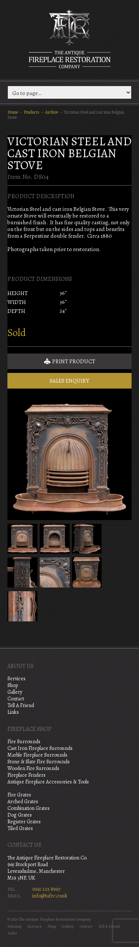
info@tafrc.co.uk (49, 895)
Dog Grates (19, 814)
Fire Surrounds (23, 741)
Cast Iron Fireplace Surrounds (40, 748)
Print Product (69, 361)
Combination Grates (28, 808)
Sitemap (14, 926)
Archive (51, 112)
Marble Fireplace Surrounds (37, 754)
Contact (15, 698)
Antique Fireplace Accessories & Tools (48, 781)
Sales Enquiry (69, 380)
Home (12, 112)
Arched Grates (22, 801)
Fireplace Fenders (26, 775)
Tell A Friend (20, 705)
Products (31, 112)
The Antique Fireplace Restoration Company (70, 39)
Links (13, 712)
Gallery (14, 692)
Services (16, 678)
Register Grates (24, 821)
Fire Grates (19, 794)
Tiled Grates (20, 828)
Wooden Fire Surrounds (33, 768)
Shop (12, 685)
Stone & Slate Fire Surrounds (38, 761)
